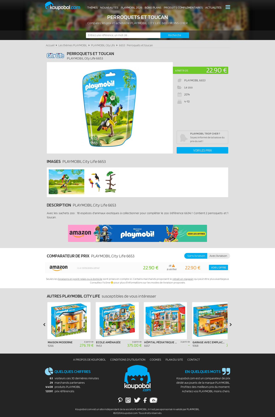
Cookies (155, 359)
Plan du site (174, 359)
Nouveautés (109, 7)
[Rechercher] (174, 35)
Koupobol (65, 6)
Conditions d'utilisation (127, 359)
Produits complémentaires (183, 7)
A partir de (181, 70)
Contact (193, 359)
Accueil (50, 45)
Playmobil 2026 (131, 7)
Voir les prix (202, 150)
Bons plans (153, 7)
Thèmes (92, 7)
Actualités (213, 7)
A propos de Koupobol (89, 359)
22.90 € (216, 70)
